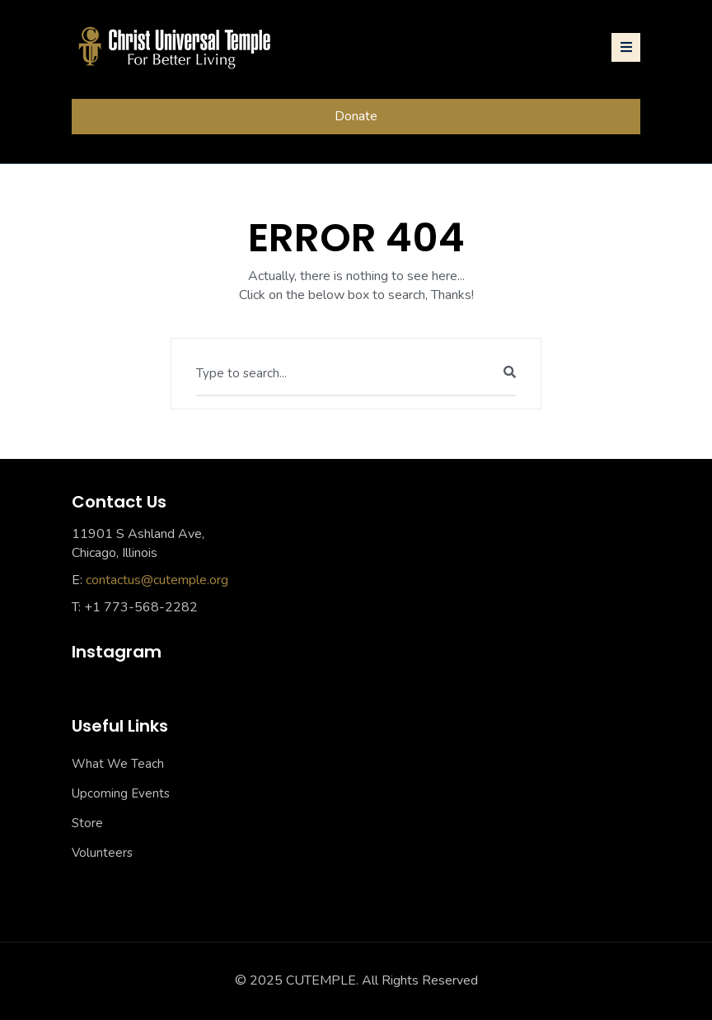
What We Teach (118, 764)
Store (87, 823)
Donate (356, 116)
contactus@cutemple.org (157, 580)
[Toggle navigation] (625, 47)
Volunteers (102, 853)
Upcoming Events (121, 793)
